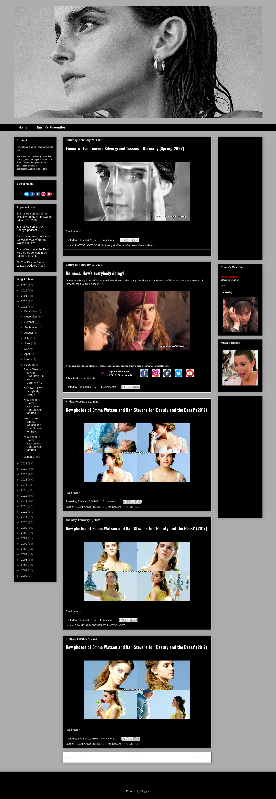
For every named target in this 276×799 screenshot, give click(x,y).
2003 (24, 559)
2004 (24, 554)
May (27, 348)
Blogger (144, 791)
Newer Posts (74, 757)
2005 (24, 549)
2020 (24, 468)
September (31, 327)
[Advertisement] (248, 197)
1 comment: (107, 620)
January (29, 456)
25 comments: (109, 501)
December (31, 311)
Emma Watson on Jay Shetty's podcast (30, 228)
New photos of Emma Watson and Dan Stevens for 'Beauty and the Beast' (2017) (136, 410)
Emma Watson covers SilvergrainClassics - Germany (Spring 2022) (125, 148)
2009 (24, 527)
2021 (24, 463)
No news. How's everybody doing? (95, 273)
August (29, 332)
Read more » (73, 231)
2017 (24, 484)
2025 (24, 290)
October (29, 322)
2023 (24, 301)
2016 (24, 490)
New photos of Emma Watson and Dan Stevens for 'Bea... (33, 406)
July (27, 338)
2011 (24, 516)
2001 (24, 570)
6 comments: (107, 240)
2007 (24, 538)
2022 (24, 306)
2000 (24, 575)
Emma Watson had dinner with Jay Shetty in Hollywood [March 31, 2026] (34, 217)
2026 (24, 285)
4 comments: (109, 738)
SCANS (98, 245)
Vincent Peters (146, 245)
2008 (24, 533)
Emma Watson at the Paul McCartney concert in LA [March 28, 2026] (33, 253)
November (31, 316)
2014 (24, 500)
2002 (24, 565)
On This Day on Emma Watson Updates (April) (31, 264)
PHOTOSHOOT (84, 245)
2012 (24, 511)
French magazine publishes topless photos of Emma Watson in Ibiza (33, 239)
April (27, 354)
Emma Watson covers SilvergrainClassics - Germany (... (34, 376)
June (27, 343)
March (28, 359)
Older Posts (200, 757)
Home (23, 127)
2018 (24, 479)
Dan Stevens (114, 506)
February (30, 364)
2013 (24, 506)
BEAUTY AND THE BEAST (90, 506)
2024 (24, 296)
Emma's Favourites (51, 127)
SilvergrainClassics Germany (120, 245)
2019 (24, 474)
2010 (24, 522)
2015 (24, 495)
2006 (24, 543)
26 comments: (108, 386)
